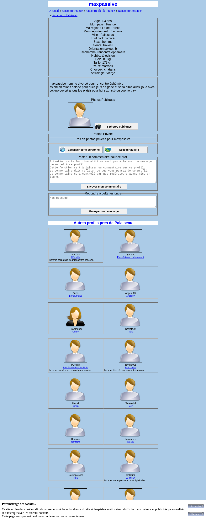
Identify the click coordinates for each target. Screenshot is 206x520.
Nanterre (75, 442)
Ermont (75, 406)
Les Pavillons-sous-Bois (75, 367)
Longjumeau (75, 295)
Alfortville (75, 257)
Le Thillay (130, 477)
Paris (130, 331)
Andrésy (130, 295)
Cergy (75, 331)
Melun (130, 442)
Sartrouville (130, 367)
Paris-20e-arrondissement (130, 257)
